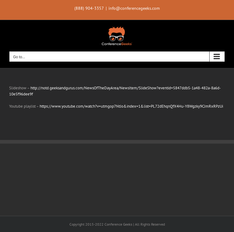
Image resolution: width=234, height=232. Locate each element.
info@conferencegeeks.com (134, 8)
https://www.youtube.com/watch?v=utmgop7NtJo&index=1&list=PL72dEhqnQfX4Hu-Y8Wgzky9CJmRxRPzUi (131, 106)
